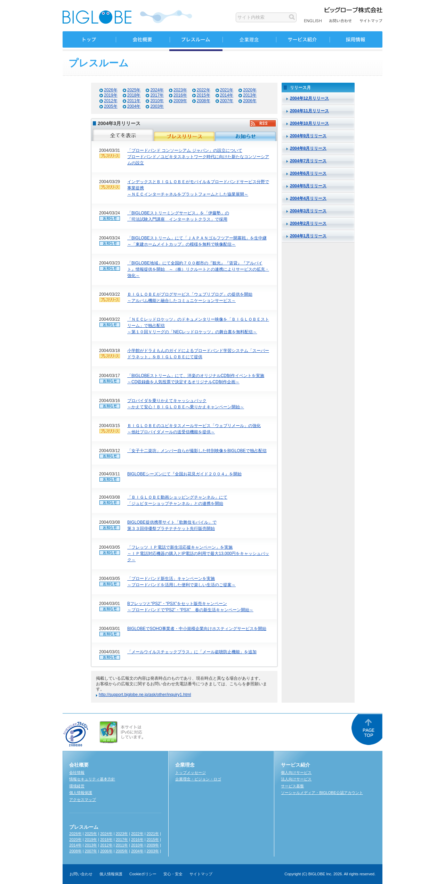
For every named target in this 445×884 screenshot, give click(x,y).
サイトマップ (200, 874)
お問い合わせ (81, 874)
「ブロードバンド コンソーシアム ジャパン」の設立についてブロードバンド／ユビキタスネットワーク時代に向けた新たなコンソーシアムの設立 (198, 156)
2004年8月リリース (308, 148)
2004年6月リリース (308, 173)
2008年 (203, 100)
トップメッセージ (190, 772)
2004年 (134, 106)
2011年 (134, 100)
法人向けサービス (296, 779)
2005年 (111, 106)
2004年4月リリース (308, 198)
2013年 (250, 95)
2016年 (180, 95)
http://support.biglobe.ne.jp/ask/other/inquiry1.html (145, 694)
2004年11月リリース (309, 110)
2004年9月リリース (308, 135)
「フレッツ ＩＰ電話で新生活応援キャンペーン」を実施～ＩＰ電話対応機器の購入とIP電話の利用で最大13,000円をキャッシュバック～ (198, 553)
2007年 (227, 100)
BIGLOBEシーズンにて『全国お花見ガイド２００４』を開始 (184, 474)
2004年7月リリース (308, 160)
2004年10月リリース (309, 123)
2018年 (134, 95)
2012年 (111, 100)
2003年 (157, 106)
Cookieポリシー (142, 874)
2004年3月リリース (308, 210)
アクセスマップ (82, 799)
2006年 (250, 100)
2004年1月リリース (308, 236)
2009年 (180, 100)
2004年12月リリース (309, 98)
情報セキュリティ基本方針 (92, 779)
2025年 (134, 90)
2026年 (111, 90)
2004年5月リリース (308, 185)
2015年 (203, 95)
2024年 (157, 90)
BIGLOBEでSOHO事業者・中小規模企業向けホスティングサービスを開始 (196, 628)
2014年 (227, 95)
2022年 (203, 90)
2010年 (157, 100)
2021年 (227, 90)
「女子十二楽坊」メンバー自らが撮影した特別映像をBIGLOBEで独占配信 (197, 450)
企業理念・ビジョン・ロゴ (198, 779)
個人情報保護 (80, 793)
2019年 (111, 95)
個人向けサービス (296, 772)
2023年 (180, 90)
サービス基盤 (292, 786)
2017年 (157, 95)
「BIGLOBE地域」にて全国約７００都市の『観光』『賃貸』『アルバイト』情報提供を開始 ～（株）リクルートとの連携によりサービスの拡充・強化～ (198, 269)
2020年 (250, 90)
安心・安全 (173, 874)
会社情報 (76, 772)
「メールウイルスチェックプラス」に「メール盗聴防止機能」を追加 (192, 651)
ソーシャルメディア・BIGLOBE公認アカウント (322, 793)
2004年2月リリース (308, 223)
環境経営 (76, 786)
